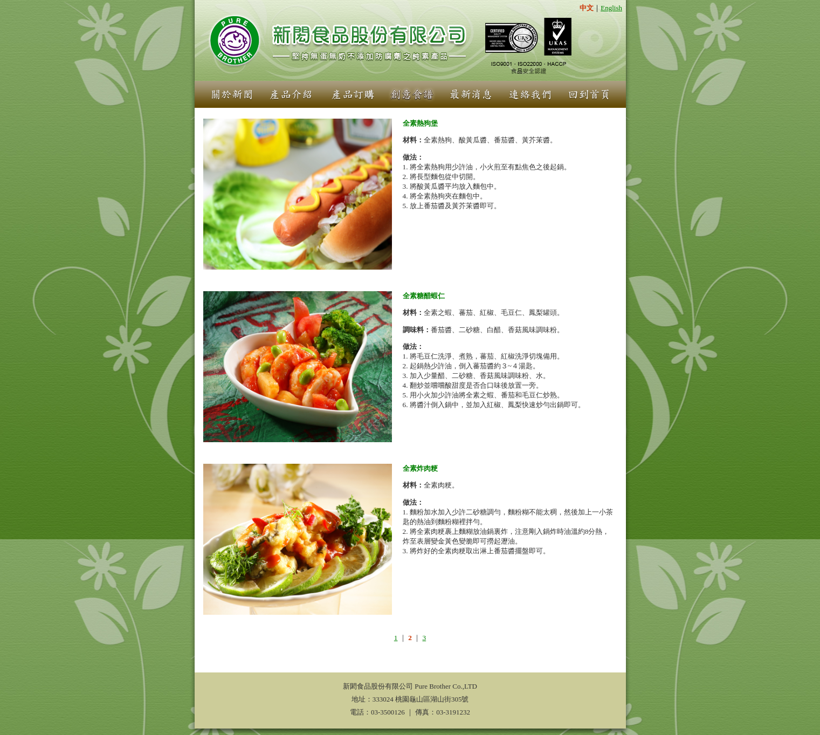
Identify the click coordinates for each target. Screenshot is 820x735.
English (611, 8)
